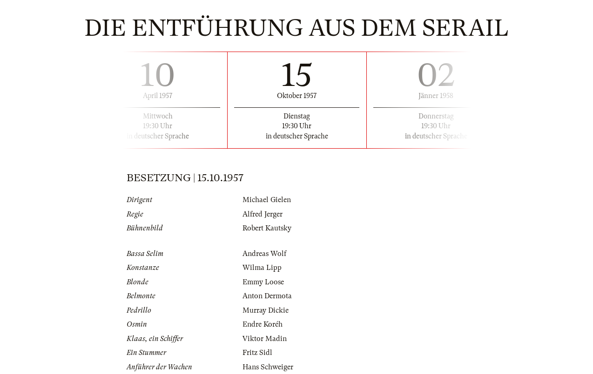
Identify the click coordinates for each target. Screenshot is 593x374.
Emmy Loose (263, 282)
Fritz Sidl (257, 352)
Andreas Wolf (264, 253)
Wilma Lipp (262, 267)
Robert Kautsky (267, 228)
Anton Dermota (267, 296)
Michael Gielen (267, 200)
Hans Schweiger (268, 367)
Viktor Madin (265, 339)
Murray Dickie (266, 310)
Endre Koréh (263, 324)
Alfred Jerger (263, 214)
